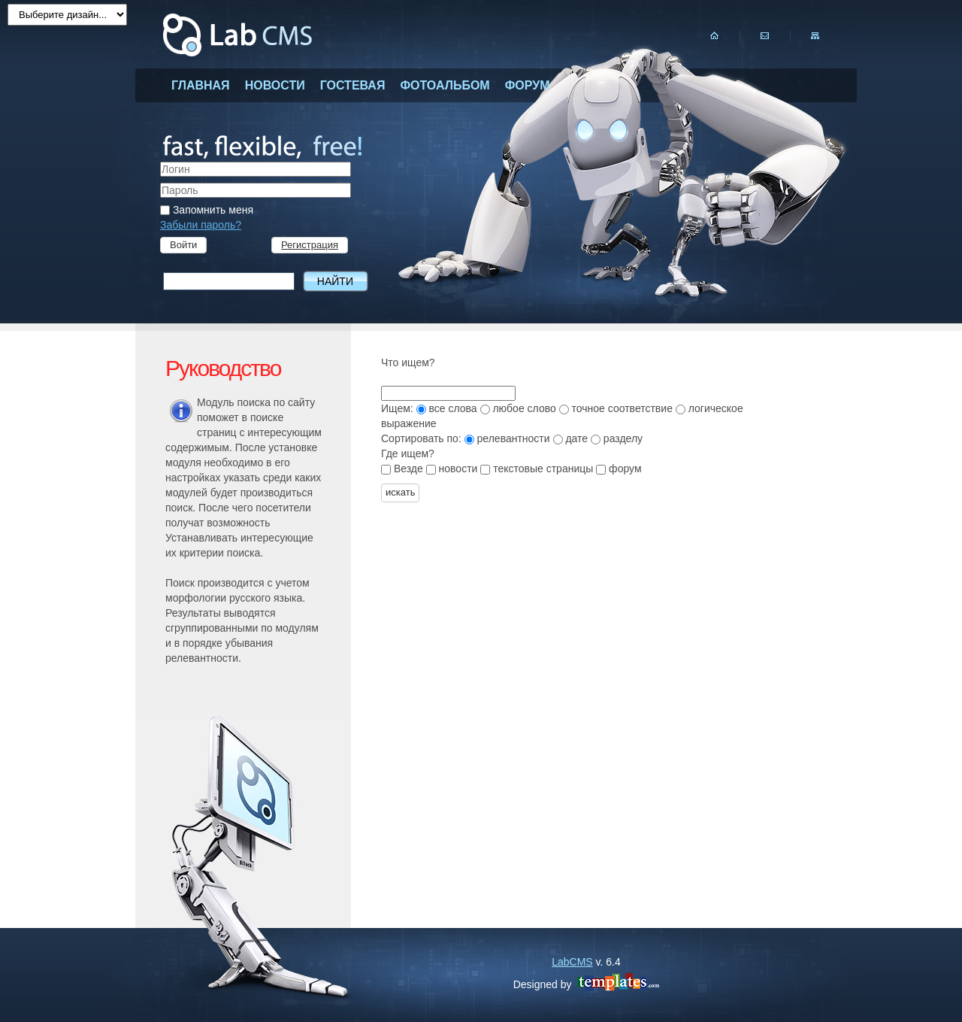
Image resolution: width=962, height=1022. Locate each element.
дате (572, 438)
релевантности (508, 438)
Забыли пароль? (200, 225)
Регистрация (309, 244)
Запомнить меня (206, 210)
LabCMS (572, 962)
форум (527, 85)
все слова (448, 408)
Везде (403, 468)
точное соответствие (617, 408)
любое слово (519, 408)
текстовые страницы (538, 468)
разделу (617, 438)
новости (275, 85)
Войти (183, 244)
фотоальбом (444, 85)
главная (200, 85)
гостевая (353, 85)
